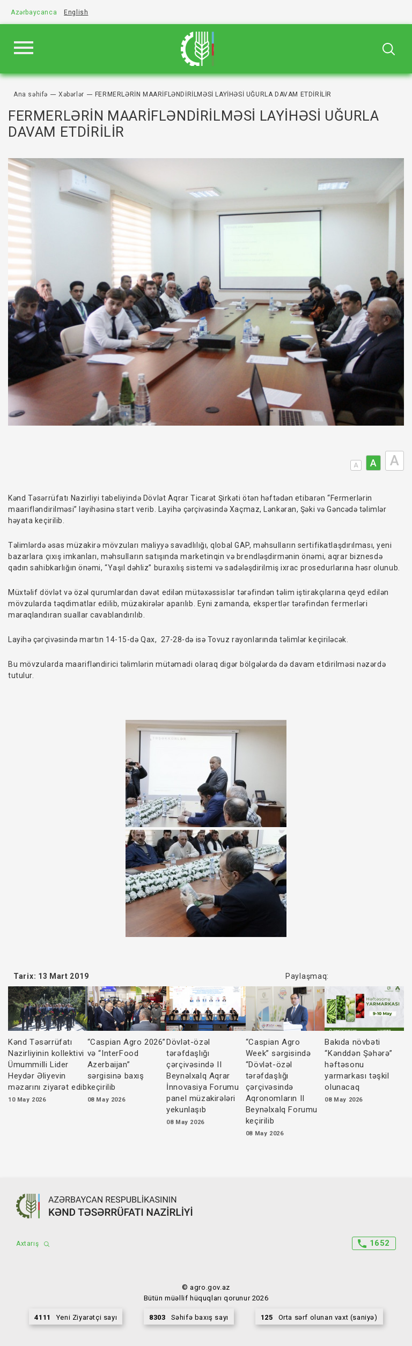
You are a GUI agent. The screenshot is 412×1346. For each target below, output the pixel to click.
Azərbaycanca (34, 12)
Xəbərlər (71, 94)
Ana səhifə (30, 94)
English (76, 12)
